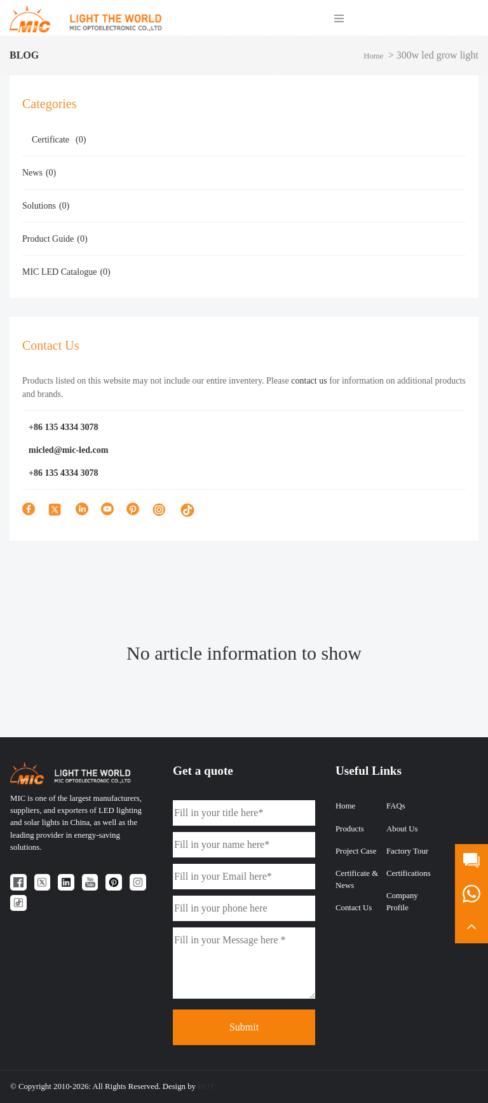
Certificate (59, 139)
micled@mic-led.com (68, 450)
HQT (206, 1086)
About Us (401, 828)
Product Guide (55, 239)
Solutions (45, 206)
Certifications (408, 873)
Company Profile (402, 901)
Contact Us (354, 907)
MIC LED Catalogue (66, 272)
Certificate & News (357, 879)
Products (350, 828)
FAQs (395, 805)
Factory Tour (407, 851)
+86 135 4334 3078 (63, 427)
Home (373, 56)
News (39, 172)
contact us (309, 380)
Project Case (356, 851)
